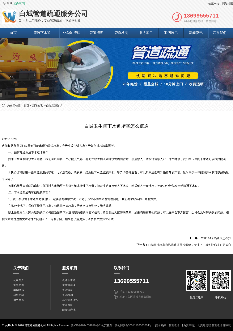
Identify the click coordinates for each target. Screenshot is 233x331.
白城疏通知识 (54, 105)
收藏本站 (213, 3)
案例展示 (171, 33)
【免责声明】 (189, 325)
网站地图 (227, 3)
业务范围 (18, 285)
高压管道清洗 (70, 299)
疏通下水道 (42, 33)
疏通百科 (18, 295)
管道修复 (67, 304)
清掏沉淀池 (68, 309)
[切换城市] (19, 3)
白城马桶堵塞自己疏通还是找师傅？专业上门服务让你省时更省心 (189, 244)
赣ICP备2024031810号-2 (86, 325)
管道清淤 (96, 33)
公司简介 (18, 280)
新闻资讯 (196, 33)
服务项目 (146, 33)
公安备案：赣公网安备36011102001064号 (126, 325)
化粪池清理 (71, 33)
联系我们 (220, 33)
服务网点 (18, 299)
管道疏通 (174, 325)
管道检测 (121, 33)
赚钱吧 (227, 325)
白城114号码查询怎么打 (216, 238)
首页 (13, 33)
